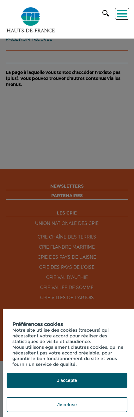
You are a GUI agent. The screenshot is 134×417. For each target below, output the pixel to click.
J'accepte (67, 380)
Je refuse (66, 404)
